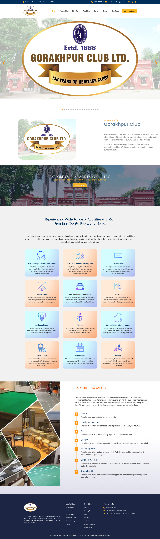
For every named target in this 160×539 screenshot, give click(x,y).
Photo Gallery (70, 521)
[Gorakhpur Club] (30, 11)
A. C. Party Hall (89, 521)
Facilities (87, 11)
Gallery (97, 11)
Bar (156, 431)
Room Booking (89, 527)
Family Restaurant (90, 511)
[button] (3, 63)
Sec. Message (70, 514)
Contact (115, 11)
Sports (86, 507)
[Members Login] (129, 11)
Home (54, 11)
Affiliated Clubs (71, 517)
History (68, 511)
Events (106, 11)
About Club (64, 11)
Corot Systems (105, 535)
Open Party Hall (89, 524)
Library (86, 517)
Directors (75, 11)
